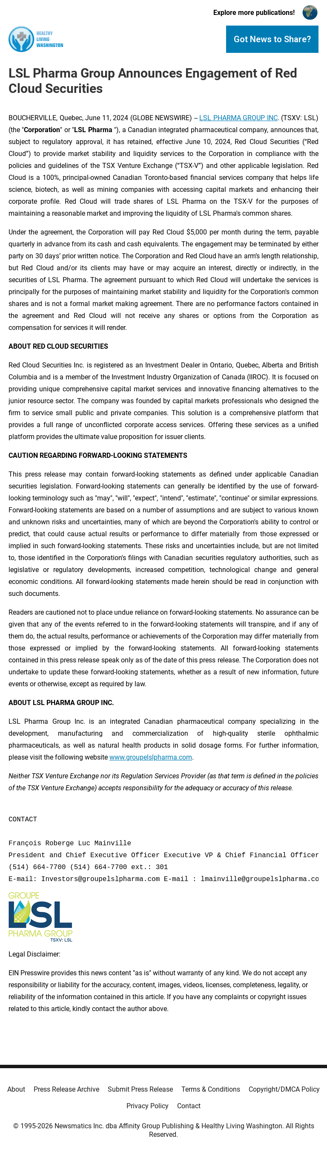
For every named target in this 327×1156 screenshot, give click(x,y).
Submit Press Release (140, 1089)
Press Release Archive (66, 1089)
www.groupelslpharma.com (150, 757)
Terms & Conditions (210, 1089)
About (16, 1089)
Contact (189, 1106)
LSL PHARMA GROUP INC (238, 118)
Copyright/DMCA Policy (284, 1089)
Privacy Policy (147, 1106)
